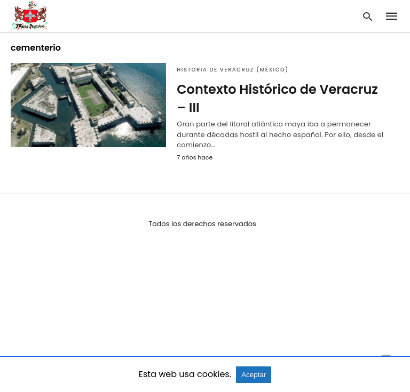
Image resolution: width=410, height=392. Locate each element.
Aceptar (253, 375)
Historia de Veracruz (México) (232, 70)
